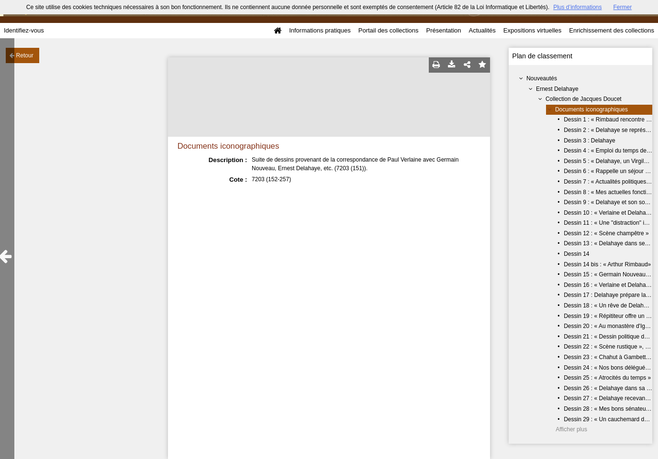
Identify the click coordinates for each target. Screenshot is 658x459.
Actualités (481, 30)
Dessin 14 (576, 254)
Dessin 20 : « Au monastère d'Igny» (609, 326)
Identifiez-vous (24, 30)
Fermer (622, 7)
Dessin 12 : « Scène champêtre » (606, 233)
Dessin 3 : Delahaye (589, 140)
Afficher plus (571, 429)
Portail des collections (388, 30)
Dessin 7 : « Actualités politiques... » (610, 181)
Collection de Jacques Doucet (584, 99)
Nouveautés (541, 78)
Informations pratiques (320, 30)
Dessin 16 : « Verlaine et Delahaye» (609, 285)
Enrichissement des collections (611, 30)
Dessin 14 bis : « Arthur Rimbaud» (607, 264)
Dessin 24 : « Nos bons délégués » (608, 367)
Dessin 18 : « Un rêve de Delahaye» (610, 305)
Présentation (443, 30)
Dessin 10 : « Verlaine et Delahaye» (609, 212)
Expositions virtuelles (532, 30)
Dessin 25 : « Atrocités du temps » (607, 377)
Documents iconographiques (591, 109)
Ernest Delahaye (557, 89)
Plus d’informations (577, 7)
